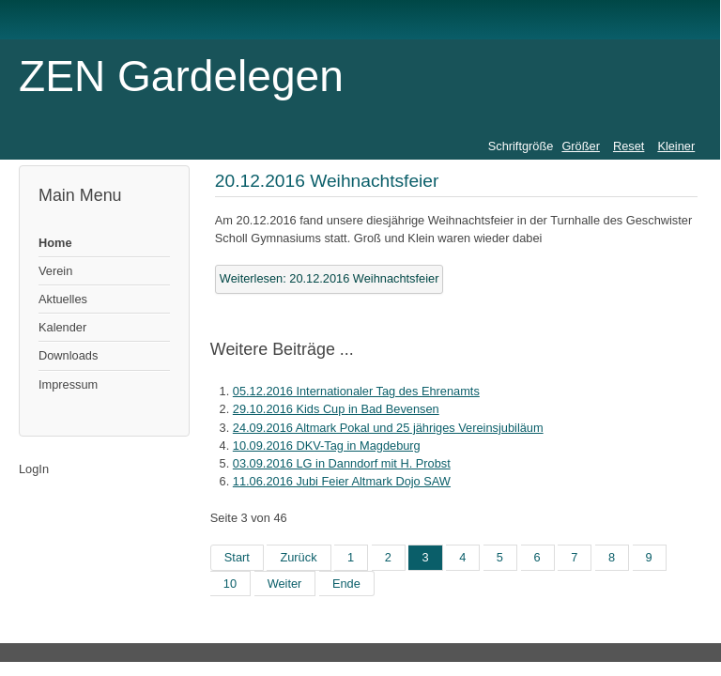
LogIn (34, 469)
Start (237, 557)
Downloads (68, 355)
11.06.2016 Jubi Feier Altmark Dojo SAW (342, 481)
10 (230, 583)
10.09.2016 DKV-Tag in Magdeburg (327, 445)
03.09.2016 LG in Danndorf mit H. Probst (342, 463)
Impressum (68, 384)
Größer (580, 146)
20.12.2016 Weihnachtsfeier (327, 181)
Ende (346, 583)
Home (55, 243)
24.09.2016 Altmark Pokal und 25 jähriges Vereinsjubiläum (388, 428)
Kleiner (676, 146)
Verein (55, 271)
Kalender (62, 327)
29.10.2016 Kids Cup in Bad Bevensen (336, 409)
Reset (628, 146)
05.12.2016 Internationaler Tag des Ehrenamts (356, 391)
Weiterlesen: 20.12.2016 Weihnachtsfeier (329, 278)
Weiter (285, 583)
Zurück (298, 557)
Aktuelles (62, 299)
